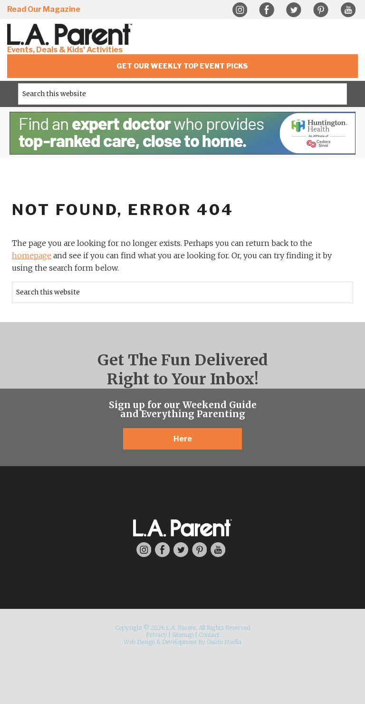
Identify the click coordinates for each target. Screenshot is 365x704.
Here (182, 438)
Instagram (239, 10)
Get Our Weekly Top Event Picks (182, 66)
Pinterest (320, 10)
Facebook (266, 10)
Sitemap (182, 634)
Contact (209, 634)
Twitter (293, 10)
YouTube (347, 10)
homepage (31, 255)
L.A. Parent (71, 34)
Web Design (139, 641)
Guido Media (224, 641)
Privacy (156, 634)
